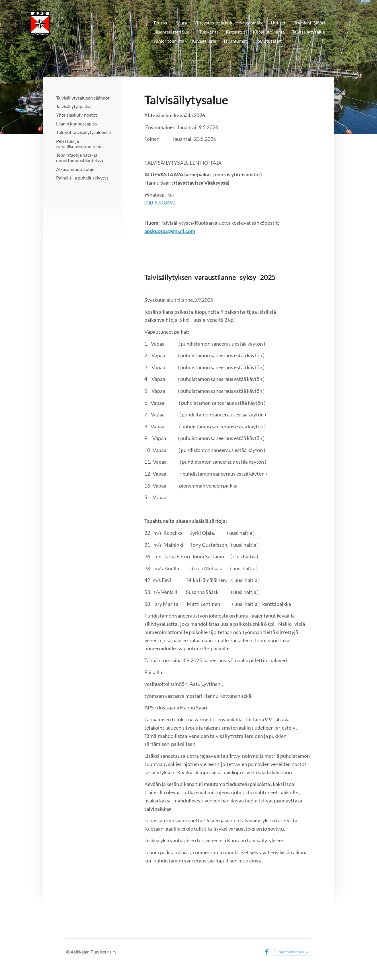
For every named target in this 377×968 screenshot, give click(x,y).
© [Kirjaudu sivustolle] (68, 951)
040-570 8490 (159, 202)
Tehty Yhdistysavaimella (292, 951)
